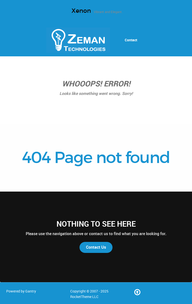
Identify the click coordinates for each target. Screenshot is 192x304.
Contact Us (96, 247)
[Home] (78, 40)
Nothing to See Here (96, 223)
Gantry (30, 291)
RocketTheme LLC (84, 296)
